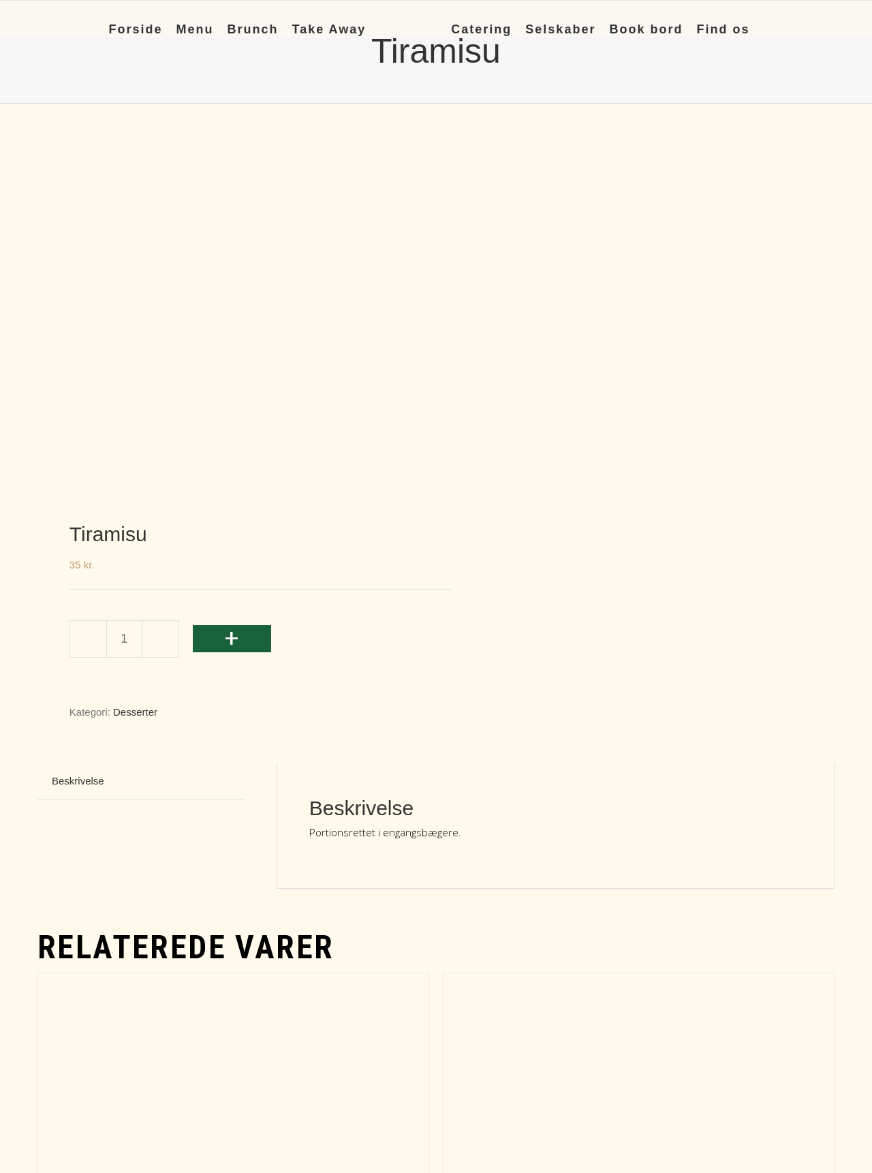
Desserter (135, 349)
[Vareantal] (124, 276)
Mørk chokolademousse (584, 884)
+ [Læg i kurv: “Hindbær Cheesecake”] (60, 1011)
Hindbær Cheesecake (166, 884)
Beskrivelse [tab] (78, 418)
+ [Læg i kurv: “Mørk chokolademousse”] (465, 1011)
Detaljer (404, 1023)
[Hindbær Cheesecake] (233, 733)
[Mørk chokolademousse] (638, 733)
